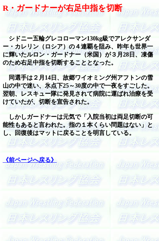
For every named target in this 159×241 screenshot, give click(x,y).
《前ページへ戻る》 (30, 160)
